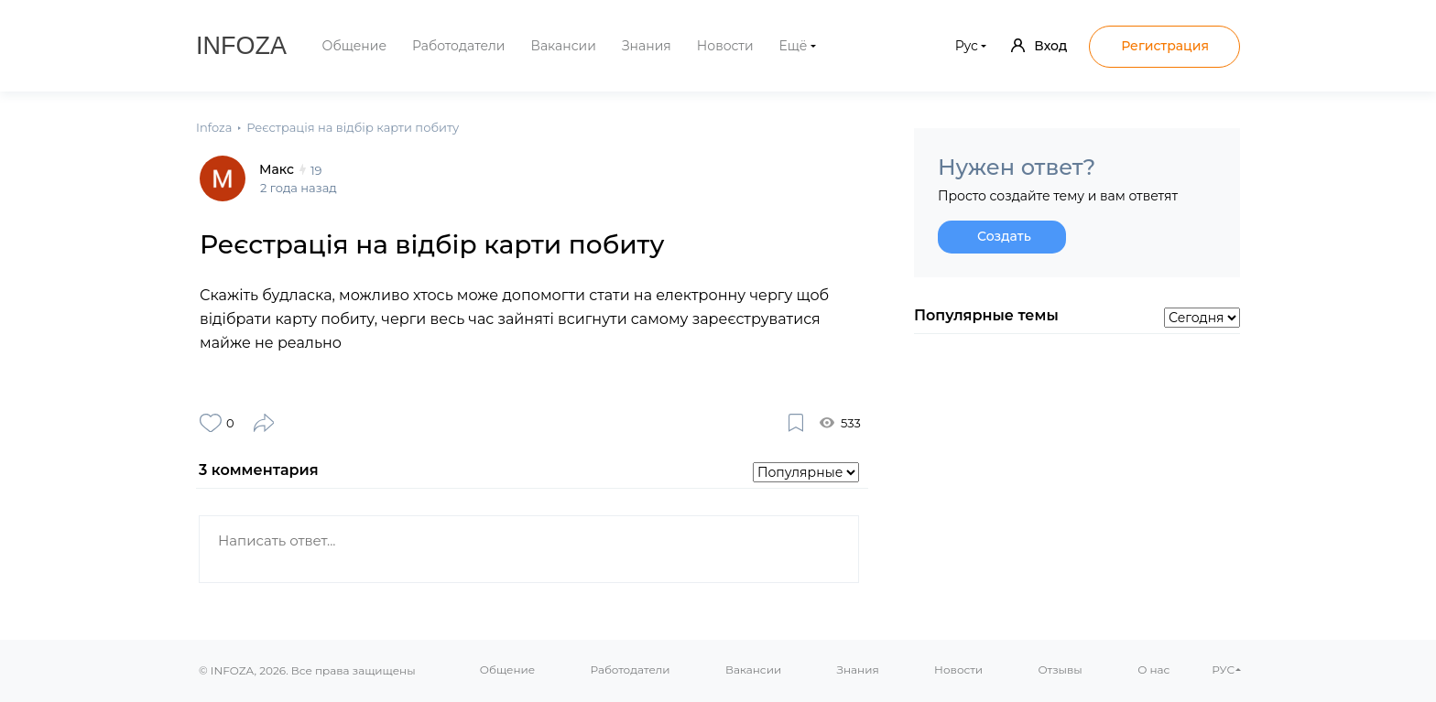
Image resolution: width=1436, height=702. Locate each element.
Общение (354, 46)
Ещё (793, 46)
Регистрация (1165, 46)
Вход (1039, 46)
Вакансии (562, 46)
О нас (1153, 669)
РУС (1223, 669)
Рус (966, 46)
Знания (646, 46)
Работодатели (458, 46)
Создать (1004, 236)
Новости (725, 46)
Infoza (241, 45)
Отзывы (1060, 669)
